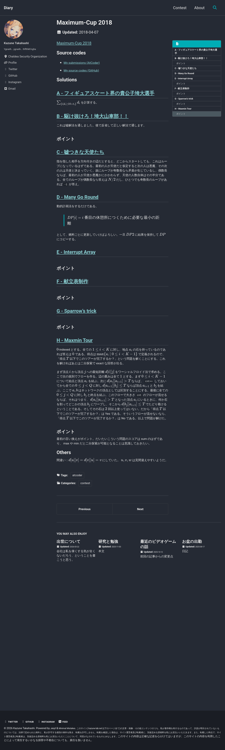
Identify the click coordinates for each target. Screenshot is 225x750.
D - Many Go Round (186, 79)
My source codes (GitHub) (86, 73)
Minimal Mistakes (70, 728)
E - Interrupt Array (186, 85)
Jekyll (53, 728)
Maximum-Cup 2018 (74, 43)
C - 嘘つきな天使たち (188, 73)
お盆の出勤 (192, 667)
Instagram (52, 721)
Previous (84, 632)
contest (85, 605)
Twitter (12, 721)
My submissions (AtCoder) (86, 65)
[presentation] (68, 111)
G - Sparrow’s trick (186, 109)
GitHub (31, 721)
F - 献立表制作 (183, 97)
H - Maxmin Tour (185, 121)
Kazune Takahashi (19, 43)
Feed (72, 721)
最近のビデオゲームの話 (158, 669)
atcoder (77, 597)
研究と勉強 (108, 667)
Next (140, 632)
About (197, 8)
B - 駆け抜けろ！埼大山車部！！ (194, 60)
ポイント (182, 66)
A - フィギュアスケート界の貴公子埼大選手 (196, 52)
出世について (69, 667)
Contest (177, 8)
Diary (8, 8)
